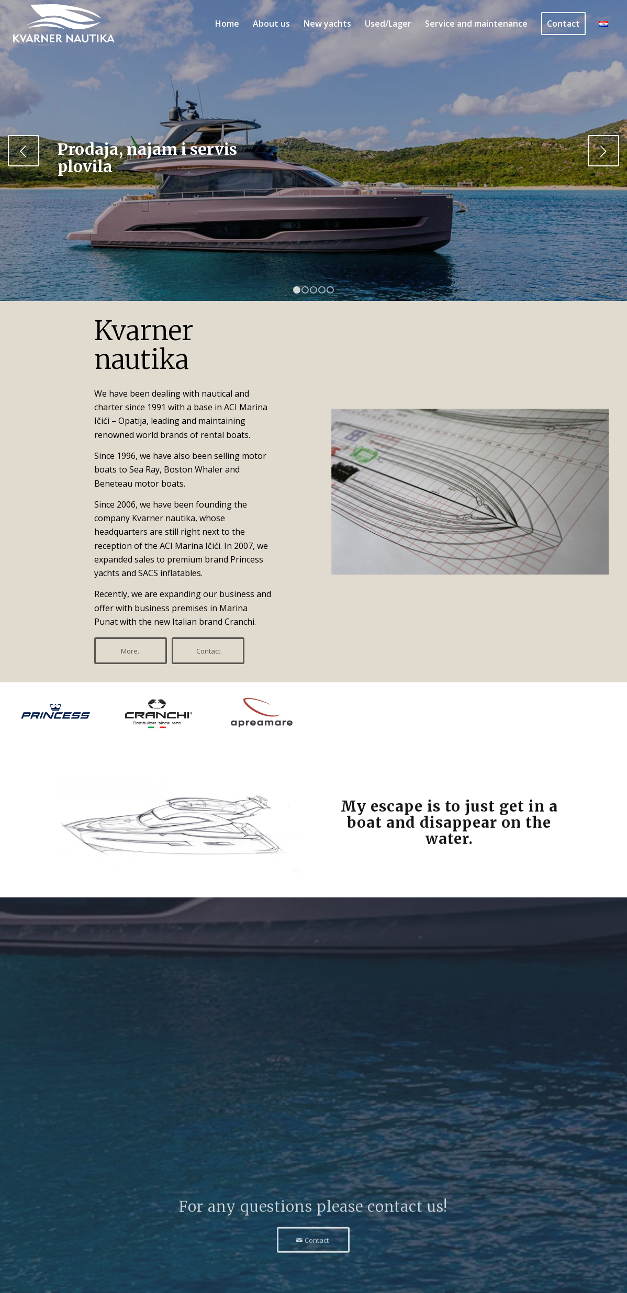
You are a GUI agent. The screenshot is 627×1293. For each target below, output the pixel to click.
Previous (23, 150)
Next (603, 150)
